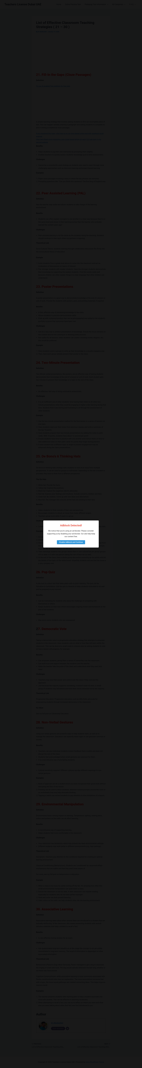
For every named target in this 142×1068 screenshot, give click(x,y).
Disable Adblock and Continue (71, 542)
